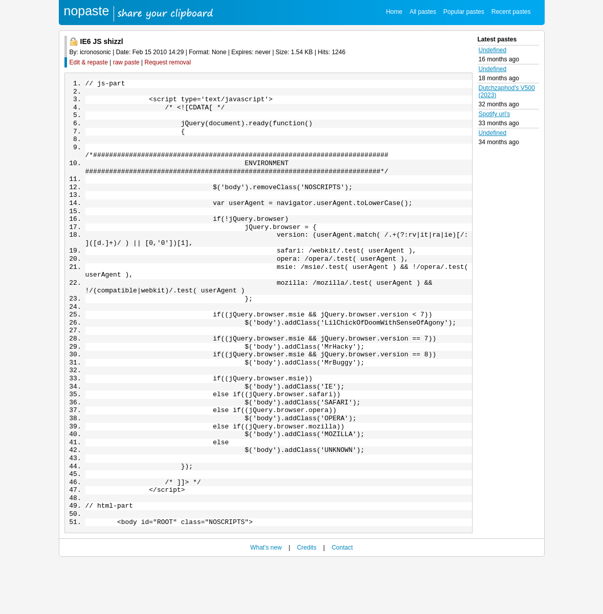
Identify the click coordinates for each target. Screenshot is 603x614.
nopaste (86, 11)
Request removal (168, 62)
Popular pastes (463, 11)
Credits (307, 599)
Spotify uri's (494, 114)
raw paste (126, 62)
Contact (341, 599)
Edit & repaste (89, 62)
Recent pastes (511, 11)
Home (394, 11)
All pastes (423, 11)
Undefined (493, 50)
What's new (266, 599)
